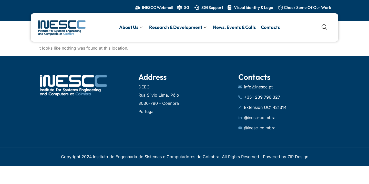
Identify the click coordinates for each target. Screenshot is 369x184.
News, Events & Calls (234, 27)
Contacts (270, 27)
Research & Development (178, 27)
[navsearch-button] (324, 27)
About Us (131, 27)
